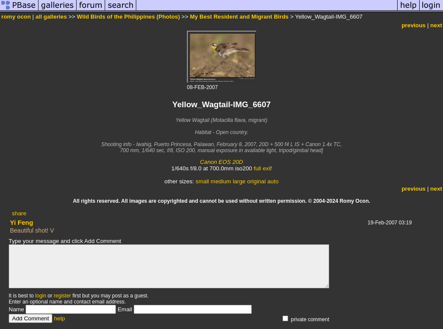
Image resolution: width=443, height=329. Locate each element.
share (19, 213)
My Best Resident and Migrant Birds (239, 16)
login (40, 296)
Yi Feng (21, 222)
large (239, 181)
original (256, 181)
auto (273, 181)
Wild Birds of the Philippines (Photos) (128, 16)
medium (221, 181)
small (202, 181)
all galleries (51, 16)
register (62, 296)
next (436, 25)
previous (413, 25)
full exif (262, 168)
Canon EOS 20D (221, 162)
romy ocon (16, 16)
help (59, 318)
